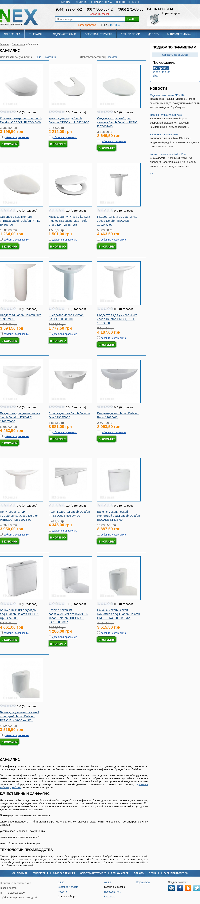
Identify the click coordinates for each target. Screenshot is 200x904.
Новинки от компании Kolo (166, 114)
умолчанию (25, 57)
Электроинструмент (98, 34)
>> (151, 173)
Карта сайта (143, 882)
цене (38, 57)
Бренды (154, 873)
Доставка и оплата (101, 2)
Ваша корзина (160, 9)
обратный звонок (99, 14)
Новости (120, 2)
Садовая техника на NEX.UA (167, 95)
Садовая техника (65, 34)
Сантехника (12, 34)
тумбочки (15, 787)
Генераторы (37, 34)
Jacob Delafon (162, 71)
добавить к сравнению (16, 137)
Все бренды (161, 68)
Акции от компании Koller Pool (168, 154)
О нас (61, 882)
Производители (112, 891)
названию (50, 57)
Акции (107, 882)
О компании (80, 2)
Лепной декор (130, 34)
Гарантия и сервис (176, 873)
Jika (155, 75)
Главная (66, 2)
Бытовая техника (179, 34)
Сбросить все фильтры (175, 54)
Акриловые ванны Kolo (164, 134)
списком (112, 57)
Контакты (133, 2)
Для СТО (153, 34)
